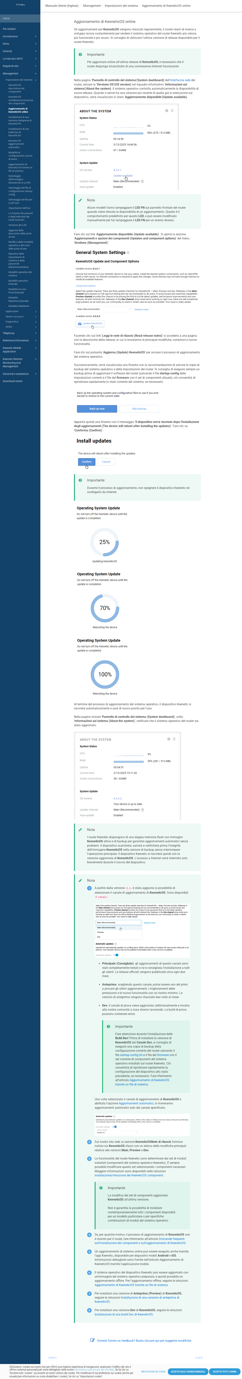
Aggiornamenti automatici (136, 1103)
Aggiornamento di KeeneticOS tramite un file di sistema (20, 167)
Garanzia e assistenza (20, 374)
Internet (20, 51)
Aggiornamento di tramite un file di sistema (131, 1285)
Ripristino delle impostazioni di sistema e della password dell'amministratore (18, 260)
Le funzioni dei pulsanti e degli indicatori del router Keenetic (20, 216)
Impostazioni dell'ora (19, 208)
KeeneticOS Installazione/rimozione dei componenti (20, 100)
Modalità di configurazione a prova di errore (20, 155)
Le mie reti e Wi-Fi (20, 59)
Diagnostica (22, 322)
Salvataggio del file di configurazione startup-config (20, 191)
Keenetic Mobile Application (20, 349)
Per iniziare (9, 28)
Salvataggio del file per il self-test (20, 201)
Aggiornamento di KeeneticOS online (18, 110)
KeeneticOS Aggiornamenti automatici (16, 144)
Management (20, 73)
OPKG (22, 327)
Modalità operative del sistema (20, 274)
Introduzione (20, 36)
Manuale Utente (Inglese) (61, 5)
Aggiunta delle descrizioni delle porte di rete (20, 233)
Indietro (52, 1357)
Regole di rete (20, 66)
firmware (163, 1055)
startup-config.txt (131, 1055)
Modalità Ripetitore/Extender (18, 299)
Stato (20, 44)
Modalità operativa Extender (18, 282)
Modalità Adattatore (18, 306)
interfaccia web (180, 80)
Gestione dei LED (17, 225)
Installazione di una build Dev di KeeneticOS (18, 132)
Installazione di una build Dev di (124, 1314)
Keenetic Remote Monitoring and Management (20, 362)
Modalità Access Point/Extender (17, 291)
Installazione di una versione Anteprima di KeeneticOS (19, 120)
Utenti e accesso (22, 317)
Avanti (199, 1357)
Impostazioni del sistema (22, 80)
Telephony (20, 333)
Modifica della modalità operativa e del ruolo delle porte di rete (20, 245)
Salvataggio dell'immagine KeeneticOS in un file (19, 179)
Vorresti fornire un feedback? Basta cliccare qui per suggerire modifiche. (141, 1340)
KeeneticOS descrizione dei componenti (16, 88)
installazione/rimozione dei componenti (129, 1175)
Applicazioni (22, 312)
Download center (13, 381)
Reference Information (20, 340)
